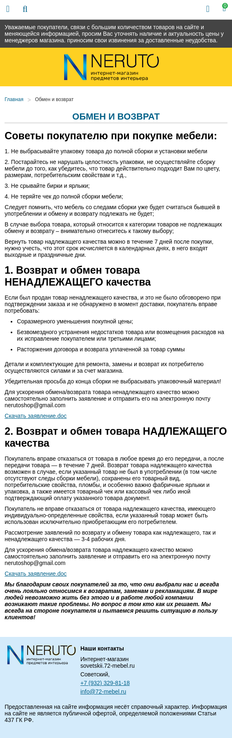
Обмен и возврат (54, 99)
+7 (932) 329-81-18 (105, 683)
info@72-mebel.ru (103, 691)
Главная (14, 99)
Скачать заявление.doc (36, 416)
